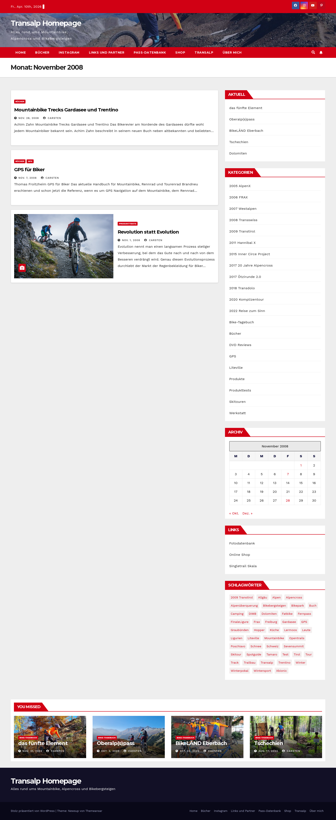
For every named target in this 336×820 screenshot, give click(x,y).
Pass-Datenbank (150, 52)
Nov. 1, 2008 (131, 240)
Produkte (237, 379)
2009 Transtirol (242, 231)
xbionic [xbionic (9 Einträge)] (281, 670)
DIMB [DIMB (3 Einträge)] (252, 613)
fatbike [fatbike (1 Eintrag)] (287, 613)
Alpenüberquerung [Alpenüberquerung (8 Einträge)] (244, 605)
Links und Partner (106, 52)
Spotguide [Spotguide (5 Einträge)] (253, 654)
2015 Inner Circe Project (249, 254)
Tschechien (238, 142)
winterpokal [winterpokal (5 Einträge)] (240, 670)
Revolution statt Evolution (148, 232)
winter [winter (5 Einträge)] (300, 662)
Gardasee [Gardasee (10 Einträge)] (289, 622)
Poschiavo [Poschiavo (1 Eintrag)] (238, 646)
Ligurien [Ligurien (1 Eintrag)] (236, 638)
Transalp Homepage (46, 23)
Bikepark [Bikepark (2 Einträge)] (297, 605)
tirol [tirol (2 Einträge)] (297, 654)
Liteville (236, 368)
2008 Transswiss (243, 220)
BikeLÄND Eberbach (246, 131)
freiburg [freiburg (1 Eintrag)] (271, 622)
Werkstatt (237, 413)
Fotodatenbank (242, 543)
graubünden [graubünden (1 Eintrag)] (240, 630)
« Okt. (234, 513)
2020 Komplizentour (246, 299)
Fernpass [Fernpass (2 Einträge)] (304, 613)
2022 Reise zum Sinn (247, 311)
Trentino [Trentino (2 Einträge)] (284, 662)
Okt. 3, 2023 (110, 751)
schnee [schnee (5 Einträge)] (255, 646)
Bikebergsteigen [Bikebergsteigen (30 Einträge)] (274, 605)
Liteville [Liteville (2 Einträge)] (253, 638)
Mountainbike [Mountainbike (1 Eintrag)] (274, 638)
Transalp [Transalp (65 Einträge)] (267, 662)
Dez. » (247, 513)
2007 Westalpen (243, 209)
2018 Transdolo (242, 288)
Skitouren (237, 402)
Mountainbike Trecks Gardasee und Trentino (66, 110)
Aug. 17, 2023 (268, 751)
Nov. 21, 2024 (32, 751)
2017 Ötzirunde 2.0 (245, 277)
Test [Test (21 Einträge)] (285, 654)
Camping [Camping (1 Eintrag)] (237, 613)
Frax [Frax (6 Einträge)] (257, 622)
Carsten (52, 118)
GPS (30, 161)
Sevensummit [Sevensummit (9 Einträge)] (294, 646)
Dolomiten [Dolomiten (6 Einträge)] (269, 613)
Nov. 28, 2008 (28, 118)
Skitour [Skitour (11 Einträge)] (236, 654)
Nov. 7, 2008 (27, 177)
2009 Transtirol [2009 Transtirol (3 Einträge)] (242, 597)
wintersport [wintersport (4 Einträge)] (262, 670)
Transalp (204, 52)
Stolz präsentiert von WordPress (33, 811)
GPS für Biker (29, 169)
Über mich (232, 52)
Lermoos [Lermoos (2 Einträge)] (290, 630)
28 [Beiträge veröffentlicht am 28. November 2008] (288, 500)
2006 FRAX (238, 197)
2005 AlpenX (240, 186)
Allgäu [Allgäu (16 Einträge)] (262, 597)
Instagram (69, 52)
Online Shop (239, 555)
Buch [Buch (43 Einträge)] (312, 605)
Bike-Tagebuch (241, 322)
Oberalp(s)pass (242, 119)
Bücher (42, 52)
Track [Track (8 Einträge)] (235, 662)
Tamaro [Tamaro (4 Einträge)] (271, 654)
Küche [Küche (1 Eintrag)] (274, 630)
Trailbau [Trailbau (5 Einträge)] (249, 662)
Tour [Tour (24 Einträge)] (308, 654)
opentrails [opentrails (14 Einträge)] (296, 638)
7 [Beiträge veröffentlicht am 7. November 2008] (288, 474)
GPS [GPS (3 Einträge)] (304, 622)
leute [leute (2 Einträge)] (306, 630)
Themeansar (94, 811)
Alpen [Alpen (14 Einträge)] (276, 597)
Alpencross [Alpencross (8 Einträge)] (294, 597)
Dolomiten (238, 153)
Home (20, 52)
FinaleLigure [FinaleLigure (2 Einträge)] (240, 622)
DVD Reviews (240, 345)
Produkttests (127, 223)
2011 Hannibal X (242, 243)
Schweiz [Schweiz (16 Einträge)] (273, 646)
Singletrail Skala (243, 566)
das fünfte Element (245, 108)
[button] (313, 52)
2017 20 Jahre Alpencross (251, 265)
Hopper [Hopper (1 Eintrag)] (259, 630)
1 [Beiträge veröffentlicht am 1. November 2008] (301, 465)
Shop (180, 52)
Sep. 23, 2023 (189, 751)
